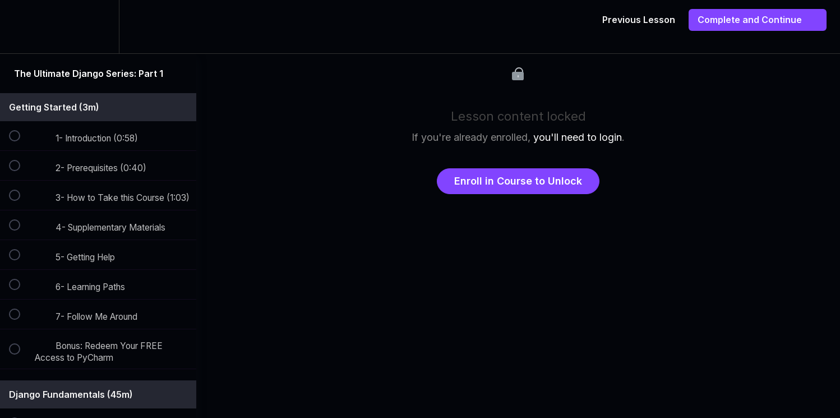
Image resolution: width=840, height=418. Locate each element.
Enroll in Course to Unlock (518, 181)
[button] (20, 26)
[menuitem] (98, 26)
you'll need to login (577, 137)
